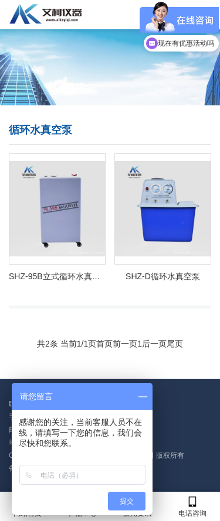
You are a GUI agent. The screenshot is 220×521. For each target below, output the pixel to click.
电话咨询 (192, 506)
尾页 (175, 343)
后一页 (154, 343)
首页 (104, 343)
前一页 (125, 343)
